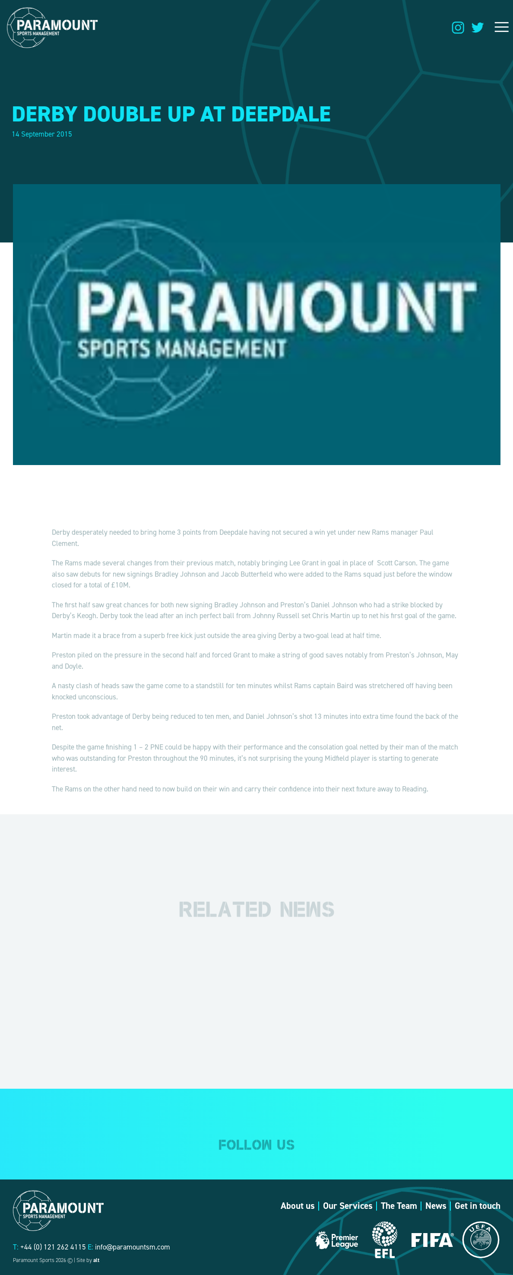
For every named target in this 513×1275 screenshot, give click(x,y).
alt (96, 1260)
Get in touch (477, 1206)
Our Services (348, 1206)
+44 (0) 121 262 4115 (53, 1247)
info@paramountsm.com (132, 1247)
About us (298, 1206)
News (435, 1206)
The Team (399, 1206)
